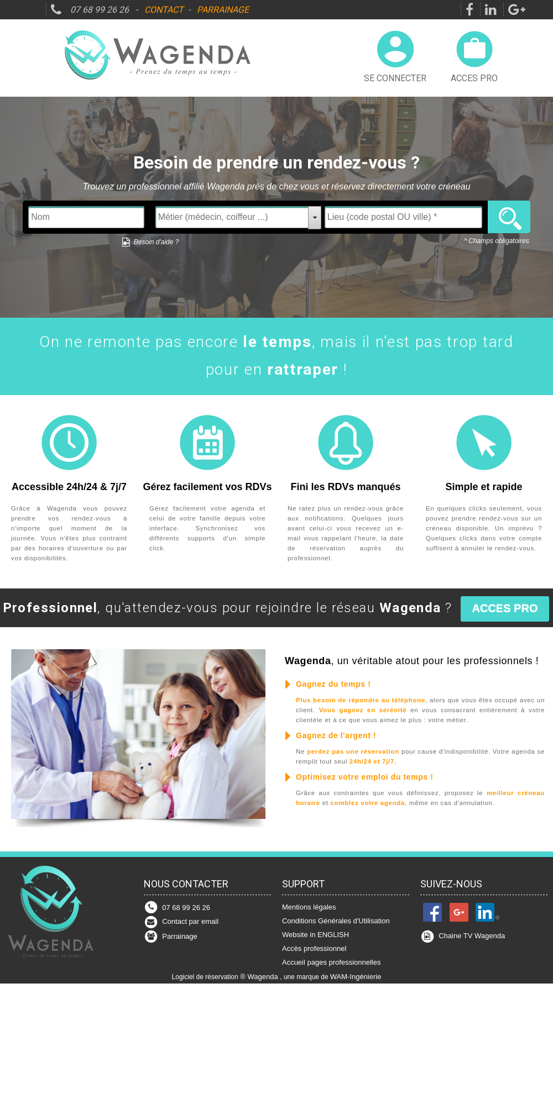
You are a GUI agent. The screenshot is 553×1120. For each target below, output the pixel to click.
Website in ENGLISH (315, 934)
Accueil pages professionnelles (331, 962)
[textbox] (86, 217)
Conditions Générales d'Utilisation (336, 921)
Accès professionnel (314, 948)
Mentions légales (309, 907)
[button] (505, 609)
